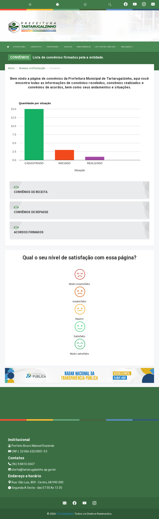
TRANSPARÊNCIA (83, 47)
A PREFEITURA (19, 47)
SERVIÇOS (68, 47)
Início (11, 68)
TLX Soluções (65, 513)
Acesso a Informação (32, 68)
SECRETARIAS (53, 47)
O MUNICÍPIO (36, 47)
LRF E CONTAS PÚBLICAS (106, 47)
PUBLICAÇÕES (127, 47)
